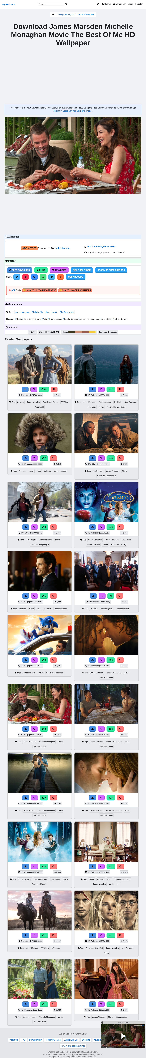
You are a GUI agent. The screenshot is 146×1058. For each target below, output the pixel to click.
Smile (31, 609)
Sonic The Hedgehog (89, 319)
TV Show (65, 402)
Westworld (39, 407)
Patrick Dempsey (112, 540)
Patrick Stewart (120, 319)
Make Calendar (82, 270)
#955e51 (85, 332)
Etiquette (86, 1040)
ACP (13, 290)
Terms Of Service (53, 1040)
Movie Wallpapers (86, 14)
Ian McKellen (106, 319)
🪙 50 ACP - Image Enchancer (75, 290)
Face (39, 471)
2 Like (41, 270)
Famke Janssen (71, 319)
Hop (118, 884)
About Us (14, 1040)
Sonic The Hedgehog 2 (106, 476)
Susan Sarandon (95, 540)
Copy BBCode (75, 277)
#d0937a (78, 332)
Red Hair (117, 402)
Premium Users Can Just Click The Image (73, 111)
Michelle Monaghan (41, 312)
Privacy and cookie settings (73, 1046)
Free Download (19, 270)
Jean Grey (91, 407)
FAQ (24, 1040)
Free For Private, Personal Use (101, 246)
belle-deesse (62, 248)
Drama (38, 319)
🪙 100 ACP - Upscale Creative (39, 290)
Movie (101, 407)
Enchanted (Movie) (118, 545)
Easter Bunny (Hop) (122, 879)
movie (54, 312)
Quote (18, 319)
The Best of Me (67, 312)
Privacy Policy (35, 1040)
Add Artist (29, 248)
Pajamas (100, 879)
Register (139, 4)
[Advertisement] (73, 214)
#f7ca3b (92, 332)
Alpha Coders (8, 4)
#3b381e (71, 332)
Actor (45, 319)
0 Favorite (59, 270)
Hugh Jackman (55, 319)
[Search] (66, 4)
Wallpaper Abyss (65, 14)
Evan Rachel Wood (50, 402)
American (22, 471)
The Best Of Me (106, 678)
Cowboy (20, 402)
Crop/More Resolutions (111, 270)
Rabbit (91, 879)
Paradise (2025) (106, 609)
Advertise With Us (102, 1040)
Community (119, 4)
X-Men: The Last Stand (116, 407)
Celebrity (47, 471)
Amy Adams (126, 540)
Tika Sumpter (98, 471)
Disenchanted (121, 1017)
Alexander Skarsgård (94, 948)
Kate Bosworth (128, 948)
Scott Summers (131, 402)
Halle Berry (28, 319)
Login (130, 4)
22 (44, 389)
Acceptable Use (71, 1040)
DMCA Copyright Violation (124, 1040)
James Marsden (22, 312)
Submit (106, 4)
